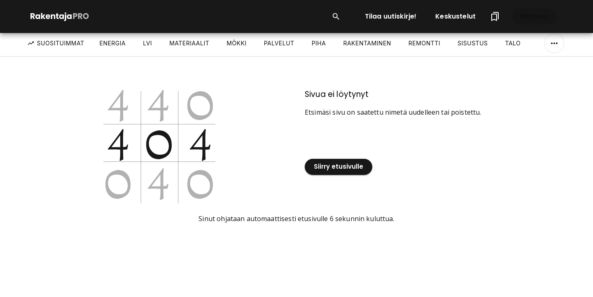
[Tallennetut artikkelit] (495, 16)
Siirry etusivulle (338, 167)
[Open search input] (336, 16)
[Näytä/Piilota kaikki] (554, 43)
